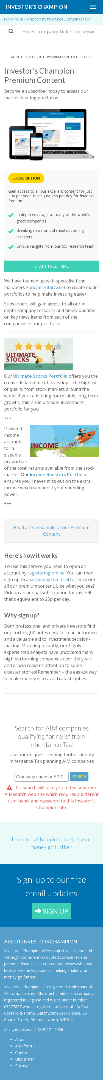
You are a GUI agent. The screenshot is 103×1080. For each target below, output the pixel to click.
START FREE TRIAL (52, 266)
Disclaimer (24, 1059)
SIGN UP (51, 911)
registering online (46, 573)
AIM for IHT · (36, 57)
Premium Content (62, 57)
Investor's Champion (36, 7)
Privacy (21, 1065)
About (17, 57)
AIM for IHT (25, 1046)
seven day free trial (49, 579)
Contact (22, 1052)
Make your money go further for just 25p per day (47, 19)
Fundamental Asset (45, 287)
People (86, 57)
